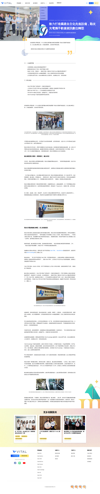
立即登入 (87, 3)
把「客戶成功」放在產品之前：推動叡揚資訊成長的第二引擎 (25, 432)
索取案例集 (24, 455)
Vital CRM (52, 250)
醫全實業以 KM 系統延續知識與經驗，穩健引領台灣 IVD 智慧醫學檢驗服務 (74, 432)
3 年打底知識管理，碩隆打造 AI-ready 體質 (50, 432)
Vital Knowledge (30, 252)
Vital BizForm (60, 250)
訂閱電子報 (15, 455)
